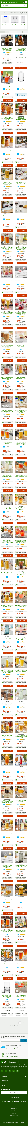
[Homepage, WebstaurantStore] (14, 2)
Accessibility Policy (14, 1115)
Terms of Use (14, 1113)
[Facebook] (9, 1071)
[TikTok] (13, 1071)
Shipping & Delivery (19, 1101)
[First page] (4, 1022)
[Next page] (19, 1022)
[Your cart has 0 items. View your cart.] (25, 2)
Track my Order (14, 1097)
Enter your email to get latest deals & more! (13, 1036)
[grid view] (2, 32)
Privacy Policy (14, 1110)
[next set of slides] (26, 22)
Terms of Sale (14, 1108)
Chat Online (6, 1101)
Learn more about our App (12, 1056)
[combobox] (14, 5)
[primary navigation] (4, 2)
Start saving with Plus (11, 1048)
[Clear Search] (24, 5)
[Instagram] (2, 1071)
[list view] (7, 32)
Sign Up (24, 1040)
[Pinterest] (17, 1071)
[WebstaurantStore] (14, 1062)
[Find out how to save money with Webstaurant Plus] (4, 52)
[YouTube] (6, 1071)
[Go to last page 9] (23, 1022)
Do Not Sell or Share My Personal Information (14, 1118)
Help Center (14, 1093)
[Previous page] (8, 1022)
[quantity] (2, 68)
